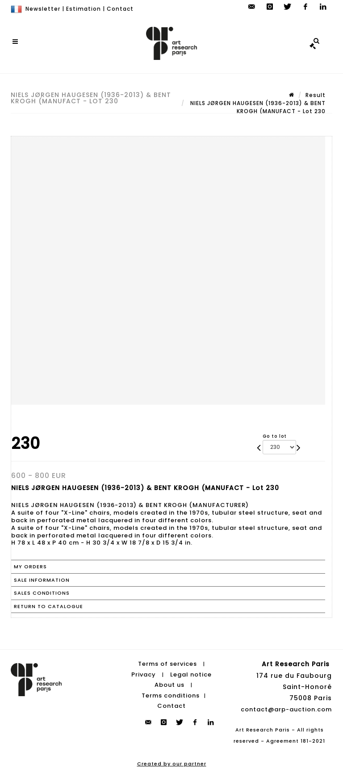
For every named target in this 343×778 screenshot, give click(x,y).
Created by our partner (171, 763)
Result (315, 95)
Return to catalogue (48, 606)
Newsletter (42, 9)
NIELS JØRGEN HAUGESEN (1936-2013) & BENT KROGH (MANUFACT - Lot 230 (257, 107)
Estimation (83, 9)
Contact (120, 9)
